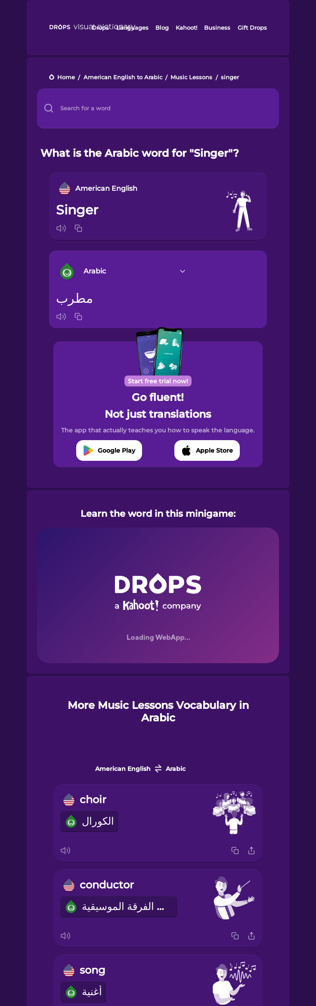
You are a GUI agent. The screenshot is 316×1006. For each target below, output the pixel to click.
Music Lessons (191, 78)
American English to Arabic (123, 78)
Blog (162, 27)
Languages (132, 27)
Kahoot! (186, 27)
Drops (100, 27)
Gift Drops (252, 27)
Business (217, 27)
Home (66, 78)
